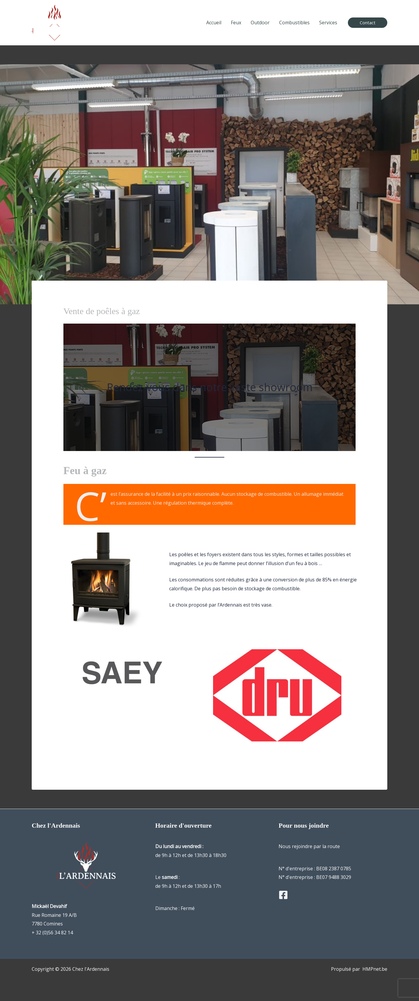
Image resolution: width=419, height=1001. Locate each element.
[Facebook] (283, 895)
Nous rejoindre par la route (309, 846)
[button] (367, 22)
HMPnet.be (374, 969)
